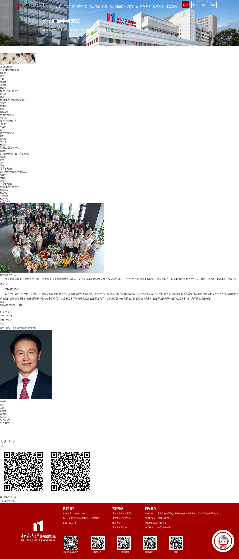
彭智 (2, 67)
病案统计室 (6, 82)
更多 (2, 302)
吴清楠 (3, 112)
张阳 (2, 157)
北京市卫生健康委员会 (122, 513)
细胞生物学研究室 (9, 118)
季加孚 (3, 130)
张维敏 (3, 109)
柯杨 (2, 163)
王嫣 (2, 106)
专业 (194, 4)
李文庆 (3, 154)
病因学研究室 (7, 142)
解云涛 (3, 184)
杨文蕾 (3, 172)
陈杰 (2, 103)
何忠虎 (3, 166)
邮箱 (213, 4)
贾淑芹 (3, 88)
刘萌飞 (3, 169)
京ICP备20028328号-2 (155, 523)
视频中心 (4, 198)
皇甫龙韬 (4, 139)
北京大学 (116, 523)
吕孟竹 (3, 115)
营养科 (3, 64)
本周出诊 (4, 195)
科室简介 (4, 190)
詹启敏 (3, 100)
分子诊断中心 (7, 85)
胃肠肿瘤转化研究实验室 (13, 127)
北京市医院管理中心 (121, 518)
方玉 (2, 70)
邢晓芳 (3, 133)
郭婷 (2, 136)
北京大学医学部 (119, 527)
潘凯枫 (3, 151)
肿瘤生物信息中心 (9, 175)
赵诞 (2, 124)
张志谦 (3, 121)
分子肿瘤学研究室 (9, 97)
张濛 (2, 91)
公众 (185, 4)
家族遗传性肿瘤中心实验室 (14, 181)
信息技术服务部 (8, 79)
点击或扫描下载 (7, 501)
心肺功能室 (6, 73)
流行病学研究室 (8, 148)
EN (204, 4)
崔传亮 (3, 76)
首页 (60, 30)
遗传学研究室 (7, 160)
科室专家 (4, 193)
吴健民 (3, 178)
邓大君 (3, 145)
